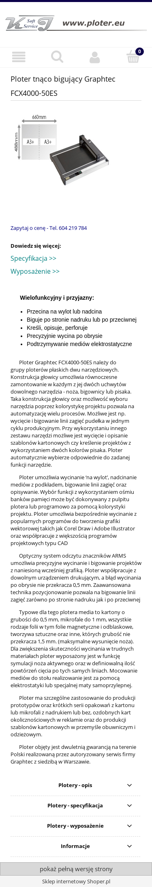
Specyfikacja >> (33, 258)
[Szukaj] (57, 56)
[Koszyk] (133, 56)
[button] (19, 57)
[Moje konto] (95, 57)
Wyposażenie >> (35, 271)
